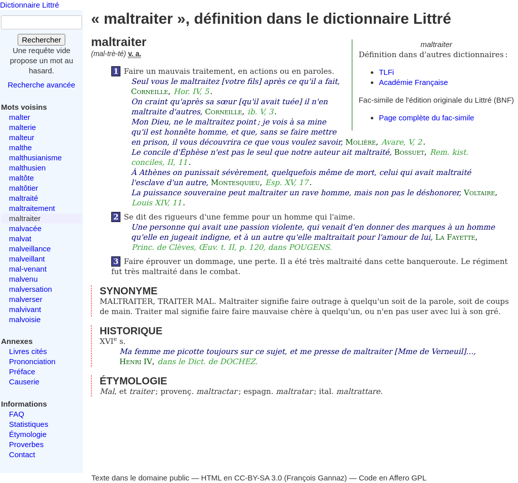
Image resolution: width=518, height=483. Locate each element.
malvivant (25, 309)
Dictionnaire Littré (29, 5)
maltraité (23, 198)
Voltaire (479, 192)
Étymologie (28, 434)
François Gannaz (315, 477)
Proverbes (26, 444)
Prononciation (32, 361)
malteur (21, 137)
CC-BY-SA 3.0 (258, 477)
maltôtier (23, 188)
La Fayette (455, 237)
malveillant (27, 258)
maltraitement (32, 208)
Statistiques (29, 424)
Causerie (24, 381)
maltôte (21, 177)
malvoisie (25, 319)
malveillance (30, 248)
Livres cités (28, 351)
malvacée (25, 228)
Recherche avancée (41, 84)
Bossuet (409, 152)
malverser (25, 299)
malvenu (23, 279)
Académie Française (413, 82)
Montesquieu (235, 182)
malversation (30, 289)
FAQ (16, 414)
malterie (22, 127)
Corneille (149, 91)
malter (19, 117)
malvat (20, 238)
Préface (22, 371)
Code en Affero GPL (392, 477)
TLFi (386, 72)
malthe (20, 147)
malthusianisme (35, 157)
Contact (22, 454)
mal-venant (28, 269)
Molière (361, 142)
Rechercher (41, 39)
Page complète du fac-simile (426, 117)
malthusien (27, 167)
